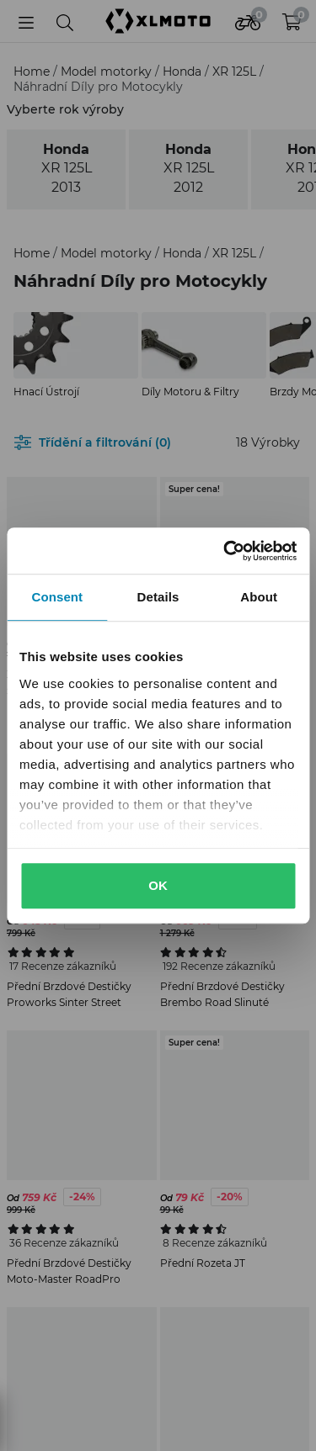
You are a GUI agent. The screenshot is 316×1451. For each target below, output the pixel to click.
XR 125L (236, 71)
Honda (184, 71)
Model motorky (108, 71)
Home (33, 71)
